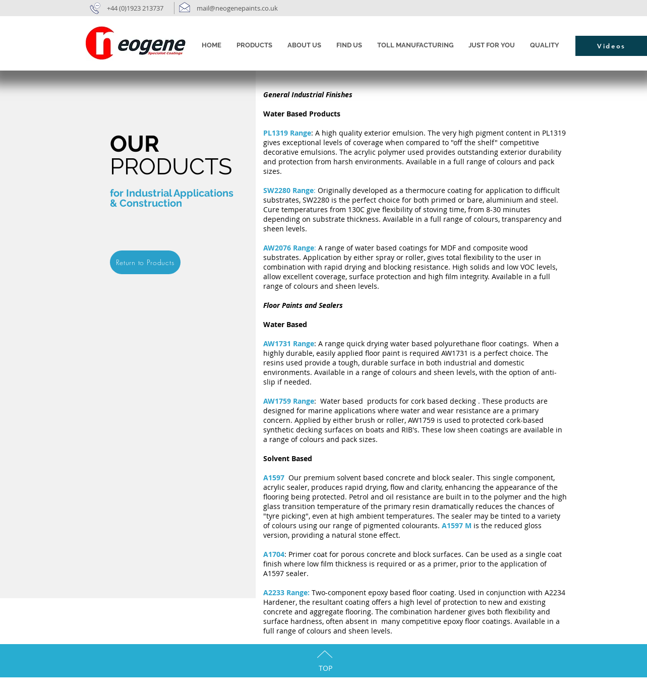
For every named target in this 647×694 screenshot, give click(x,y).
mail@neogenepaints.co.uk (238, 8)
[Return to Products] (145, 262)
